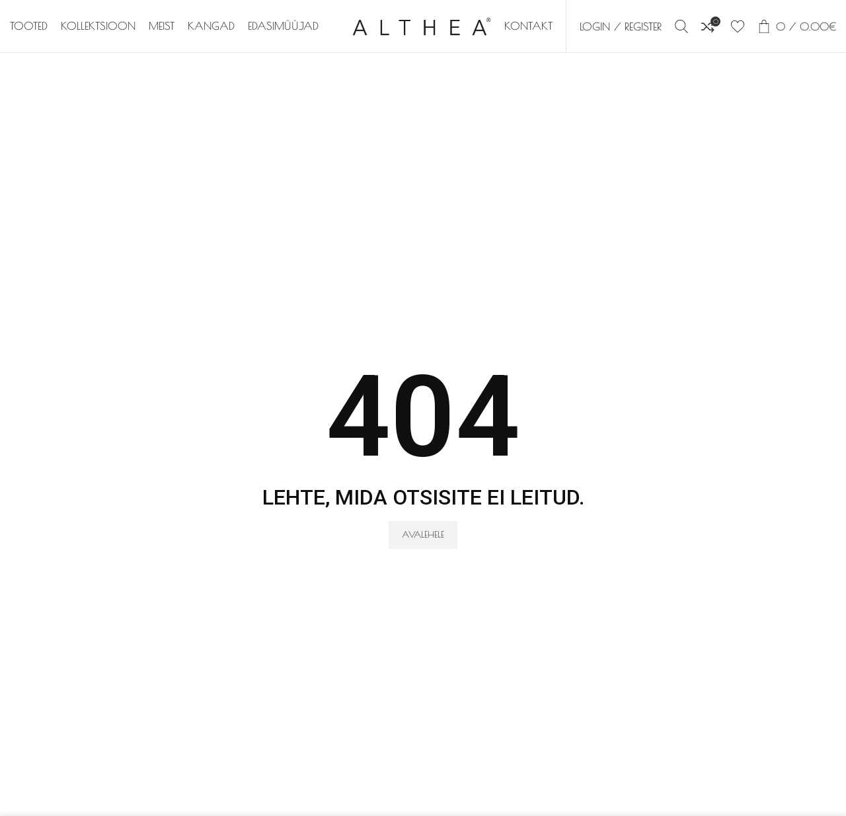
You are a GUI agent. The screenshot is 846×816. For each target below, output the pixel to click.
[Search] (681, 26)
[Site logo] (421, 25)
